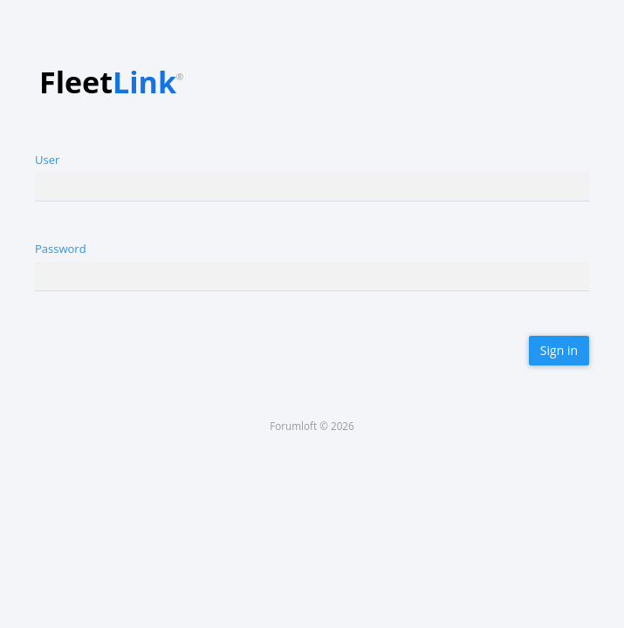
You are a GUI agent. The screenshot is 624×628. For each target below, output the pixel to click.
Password (60, 248)
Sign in (559, 350)
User (47, 159)
